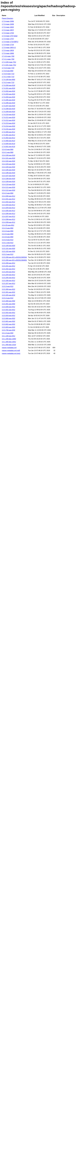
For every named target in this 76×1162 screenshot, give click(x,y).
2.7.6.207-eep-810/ (8, 106)
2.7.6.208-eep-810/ (8, 109)
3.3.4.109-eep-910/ (8, 181)
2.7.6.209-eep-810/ (8, 111)
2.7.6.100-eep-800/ (8, 79)
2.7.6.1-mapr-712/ (8, 76)
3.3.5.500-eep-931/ (8, 307)
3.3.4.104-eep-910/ (8, 167)
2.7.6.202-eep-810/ (8, 91)
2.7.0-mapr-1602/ (8, 27)
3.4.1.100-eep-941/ (8, 336)
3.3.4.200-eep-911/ (8, 196)
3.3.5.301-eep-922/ (8, 292)
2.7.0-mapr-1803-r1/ (9, 47)
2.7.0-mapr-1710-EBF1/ (10, 42)
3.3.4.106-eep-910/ (8, 173)
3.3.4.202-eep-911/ (8, 202)
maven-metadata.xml (9, 347)
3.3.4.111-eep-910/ (8, 187)
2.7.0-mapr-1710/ (8, 44)
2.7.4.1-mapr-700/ (8, 59)
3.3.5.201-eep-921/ (8, 266)
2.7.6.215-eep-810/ (8, 129)
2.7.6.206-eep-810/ (8, 103)
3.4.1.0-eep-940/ (7, 333)
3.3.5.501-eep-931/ (8, 310)
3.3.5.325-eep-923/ (8, 295)
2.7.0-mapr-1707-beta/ (9, 36)
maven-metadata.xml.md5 (11, 350)
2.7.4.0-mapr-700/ (8, 56)
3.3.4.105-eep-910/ (8, 170)
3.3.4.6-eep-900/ (7, 237)
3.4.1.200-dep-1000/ (9, 339)
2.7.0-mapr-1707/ (8, 39)
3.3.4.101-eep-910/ (8, 158)
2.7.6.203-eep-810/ (8, 94)
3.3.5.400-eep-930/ (8, 301)
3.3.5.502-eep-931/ (8, 312)
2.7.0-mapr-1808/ (8, 53)
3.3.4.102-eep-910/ (8, 161)
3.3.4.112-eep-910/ (8, 190)
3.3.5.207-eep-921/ (8, 283)
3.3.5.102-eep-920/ (8, 251)
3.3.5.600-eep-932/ (8, 318)
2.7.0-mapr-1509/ (8, 24)
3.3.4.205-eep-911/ (8, 211)
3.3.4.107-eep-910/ (8, 176)
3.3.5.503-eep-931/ (8, 315)
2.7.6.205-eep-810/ (8, 100)
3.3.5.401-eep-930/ (8, 304)
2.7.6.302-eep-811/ (8, 138)
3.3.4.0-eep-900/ (7, 149)
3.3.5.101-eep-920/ (8, 248)
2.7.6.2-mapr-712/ (8, 82)
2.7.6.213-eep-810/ (8, 123)
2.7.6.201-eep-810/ (8, 88)
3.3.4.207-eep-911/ (8, 216)
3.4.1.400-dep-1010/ (9, 345)
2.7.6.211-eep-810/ (8, 117)
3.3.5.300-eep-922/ (8, 289)
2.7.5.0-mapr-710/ (8, 68)
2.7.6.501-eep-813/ (8, 146)
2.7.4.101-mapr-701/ (9, 65)
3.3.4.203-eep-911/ (8, 205)
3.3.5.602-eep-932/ (8, 324)
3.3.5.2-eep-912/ (7, 254)
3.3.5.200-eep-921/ (8, 263)
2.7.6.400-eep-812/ (8, 141)
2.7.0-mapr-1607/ (8, 30)
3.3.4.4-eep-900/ (7, 231)
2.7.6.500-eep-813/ (8, 143)
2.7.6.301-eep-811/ (8, 135)
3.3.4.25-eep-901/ (8, 225)
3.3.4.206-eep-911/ (8, 213)
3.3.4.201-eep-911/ (8, 199)
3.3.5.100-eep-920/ (8, 245)
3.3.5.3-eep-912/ (7, 286)
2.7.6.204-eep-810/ (8, 97)
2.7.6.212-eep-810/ (8, 120)
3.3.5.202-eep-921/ (8, 269)
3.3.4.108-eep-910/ (8, 178)
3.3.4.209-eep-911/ (8, 222)
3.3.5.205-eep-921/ (8, 278)
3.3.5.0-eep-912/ (7, 240)
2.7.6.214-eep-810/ (8, 126)
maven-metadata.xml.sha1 (11, 353)
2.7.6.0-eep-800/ (7, 71)
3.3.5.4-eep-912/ (7, 298)
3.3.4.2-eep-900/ (7, 193)
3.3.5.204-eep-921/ (8, 275)
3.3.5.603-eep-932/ (8, 327)
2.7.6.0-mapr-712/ (8, 74)
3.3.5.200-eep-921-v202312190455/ (14, 260)
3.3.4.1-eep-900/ (7, 152)
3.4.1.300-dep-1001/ (9, 342)
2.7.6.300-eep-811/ (8, 132)
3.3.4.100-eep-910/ (8, 155)
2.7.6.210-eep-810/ (8, 114)
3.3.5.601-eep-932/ (8, 321)
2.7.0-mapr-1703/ (8, 33)
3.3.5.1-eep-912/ (7, 243)
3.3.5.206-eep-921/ (8, 280)
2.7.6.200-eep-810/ (8, 85)
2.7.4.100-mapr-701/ (9, 62)
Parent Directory (7, 18)
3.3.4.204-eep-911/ (8, 208)
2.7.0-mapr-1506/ (8, 21)
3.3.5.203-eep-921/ (8, 272)
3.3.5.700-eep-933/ (8, 330)
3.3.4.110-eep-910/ (8, 184)
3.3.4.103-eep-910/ (8, 164)
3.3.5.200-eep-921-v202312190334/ (14, 257)
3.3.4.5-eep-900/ (7, 234)
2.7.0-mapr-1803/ (8, 50)
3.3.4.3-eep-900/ (7, 228)
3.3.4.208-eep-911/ (8, 219)
